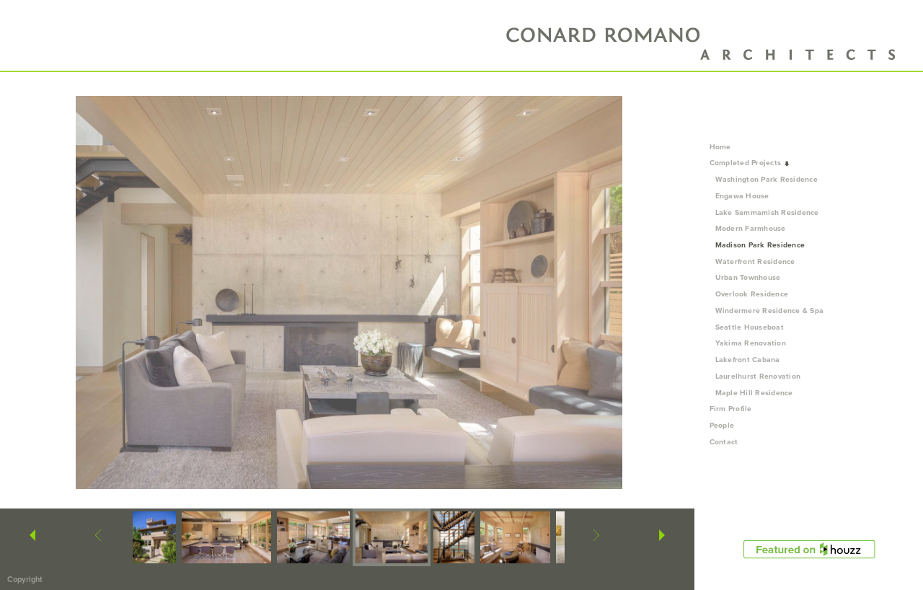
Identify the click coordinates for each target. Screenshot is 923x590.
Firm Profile (731, 408)
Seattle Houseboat (749, 327)
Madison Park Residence (760, 244)
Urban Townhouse (748, 277)
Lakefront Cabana (747, 359)
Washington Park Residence (766, 179)
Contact (724, 441)
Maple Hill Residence (754, 392)
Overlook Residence (752, 294)
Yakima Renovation (750, 343)
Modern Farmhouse (750, 228)
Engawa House (742, 195)
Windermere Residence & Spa (769, 310)
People (727, 425)
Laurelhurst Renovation (758, 376)
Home (720, 146)
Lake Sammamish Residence (767, 212)
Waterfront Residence (755, 261)
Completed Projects (750, 162)
